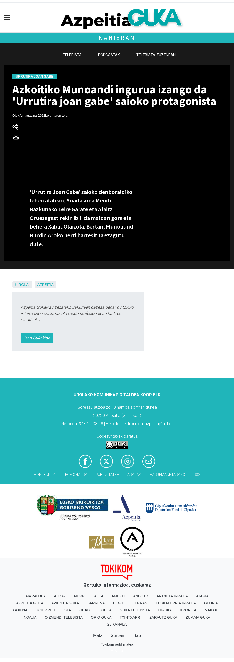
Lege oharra (75, 475)
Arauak (134, 475)
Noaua (30, 617)
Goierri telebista (53, 610)
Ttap (136, 635)
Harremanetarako (167, 475)
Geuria (211, 603)
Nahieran (117, 38)
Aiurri (80, 596)
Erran (141, 603)
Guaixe (86, 610)
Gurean (117, 635)
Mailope (213, 610)
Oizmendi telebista (64, 617)
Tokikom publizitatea (117, 644)
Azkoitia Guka (65, 603)
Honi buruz (44, 475)
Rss (196, 475)
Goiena (20, 610)
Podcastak (109, 54)
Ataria (202, 596)
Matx (97, 635)
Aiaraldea (36, 596)
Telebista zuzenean (156, 54)
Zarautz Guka (163, 617)
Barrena (96, 603)
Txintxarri (130, 617)
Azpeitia (45, 285)
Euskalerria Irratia (176, 603)
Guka (106, 610)
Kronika (188, 610)
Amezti (118, 596)
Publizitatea (107, 475)
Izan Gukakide (37, 338)
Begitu (120, 603)
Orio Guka (101, 617)
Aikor (59, 596)
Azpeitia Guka (29, 603)
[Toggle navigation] (7, 17)
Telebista (72, 54)
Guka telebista (135, 610)
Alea (98, 596)
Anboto (140, 596)
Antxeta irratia (172, 596)
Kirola (21, 285)
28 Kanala (117, 624)
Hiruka (165, 610)
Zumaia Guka (198, 617)
